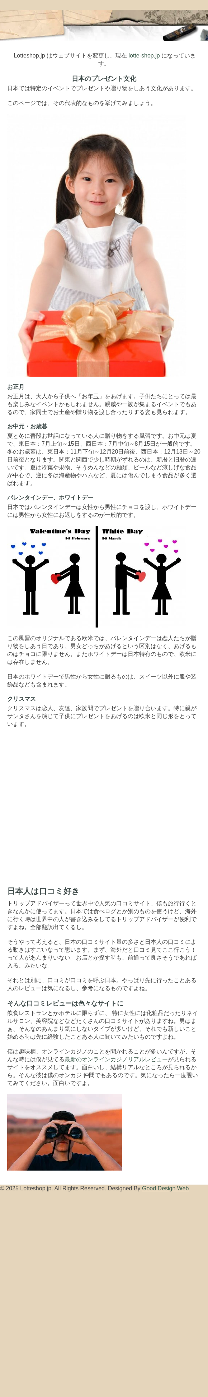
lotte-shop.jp (144, 55)
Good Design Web (165, 1188)
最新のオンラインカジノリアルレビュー (116, 1059)
